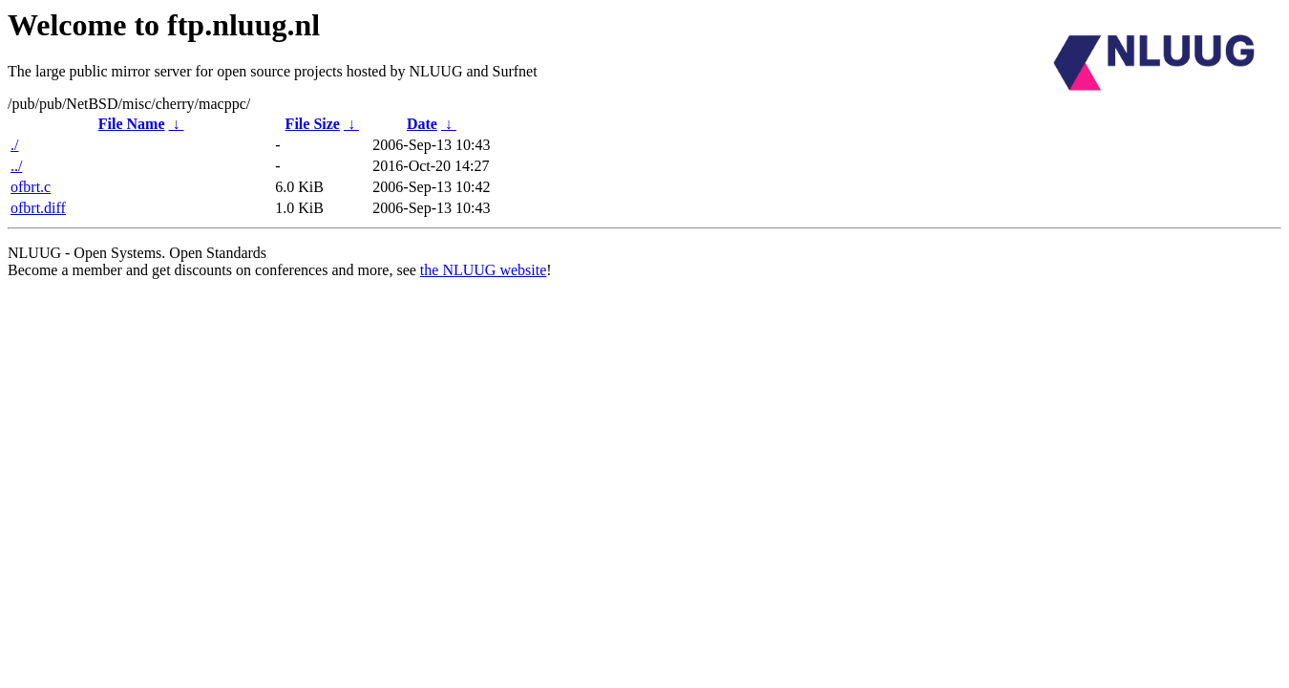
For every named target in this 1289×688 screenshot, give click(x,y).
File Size (312, 124)
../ (16, 166)
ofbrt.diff (38, 208)
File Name (131, 124)
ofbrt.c (31, 187)
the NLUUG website (483, 270)
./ (14, 145)
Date (422, 124)
